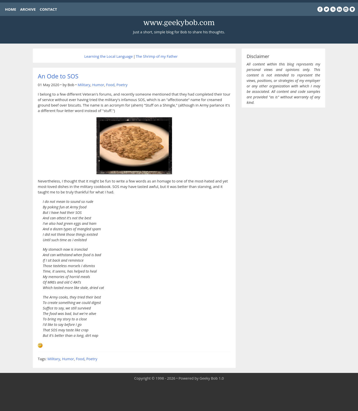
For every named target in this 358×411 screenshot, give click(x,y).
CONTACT (48, 9)
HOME (10, 9)
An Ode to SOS (58, 76)
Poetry (121, 84)
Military (84, 84)
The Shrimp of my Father (157, 56)
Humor (98, 84)
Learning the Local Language (108, 56)
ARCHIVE (28, 9)
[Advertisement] (179, 396)
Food (110, 84)
